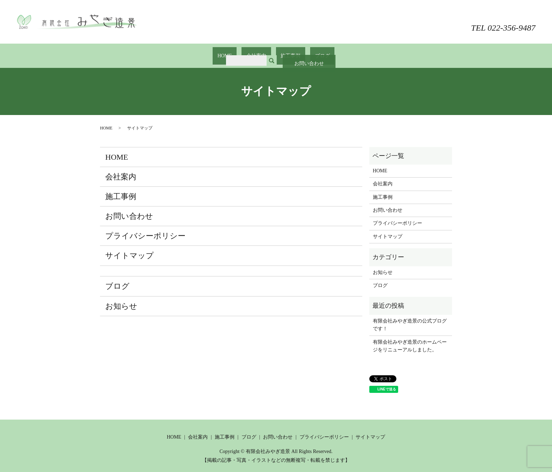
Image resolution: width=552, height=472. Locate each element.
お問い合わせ (509, 13)
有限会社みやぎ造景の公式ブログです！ (410, 318)
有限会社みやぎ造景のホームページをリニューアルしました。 (410, 338)
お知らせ (121, 299)
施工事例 (287, 52)
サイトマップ (129, 248)
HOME (234, 52)
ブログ (312, 52)
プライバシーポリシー (145, 229)
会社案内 (259, 52)
